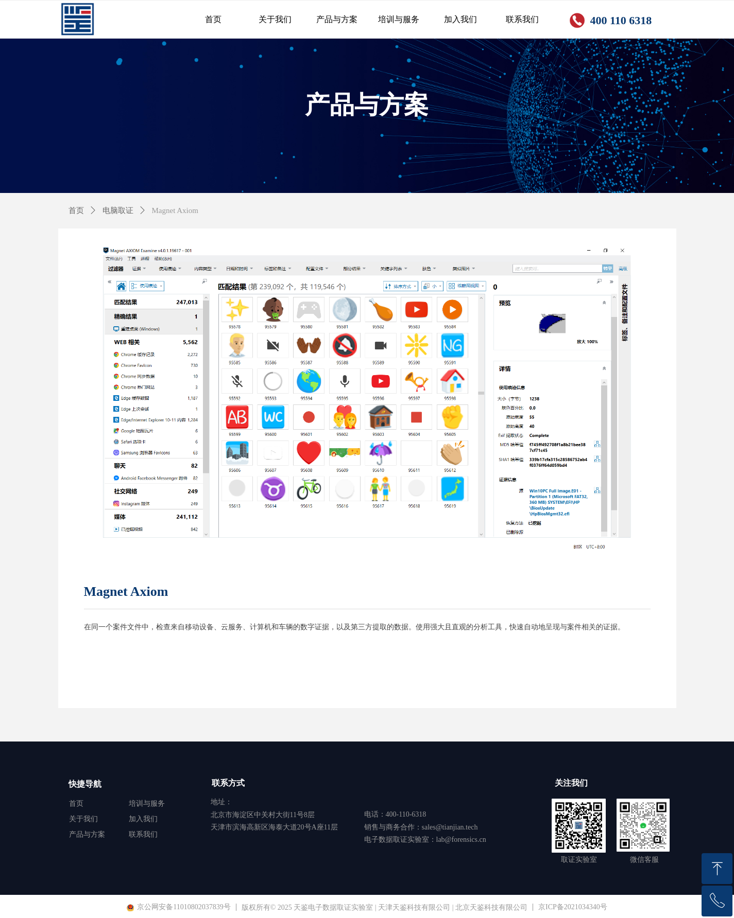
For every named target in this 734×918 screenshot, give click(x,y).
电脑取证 (118, 210)
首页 (76, 210)
